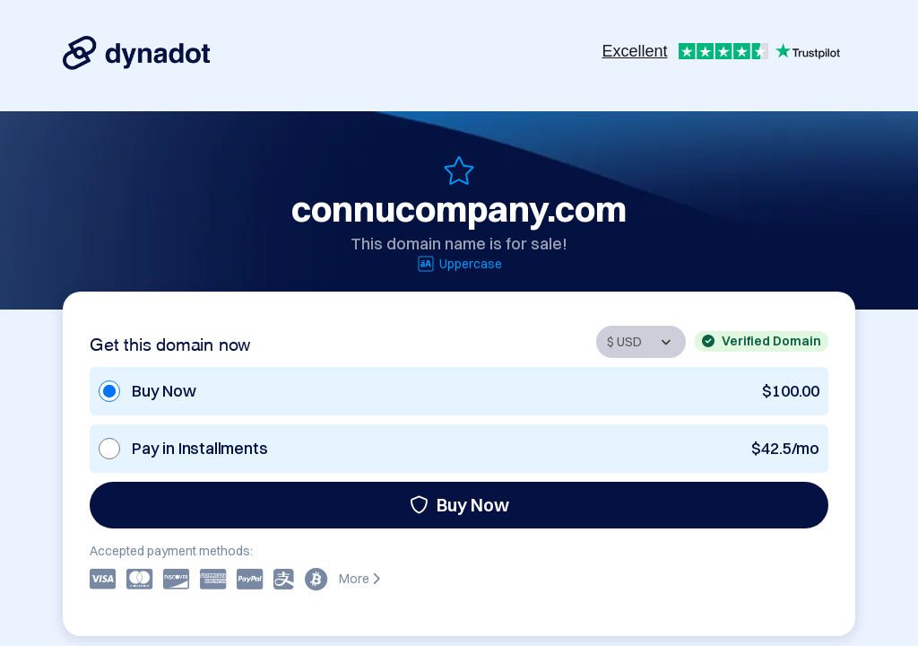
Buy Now (459, 504)
